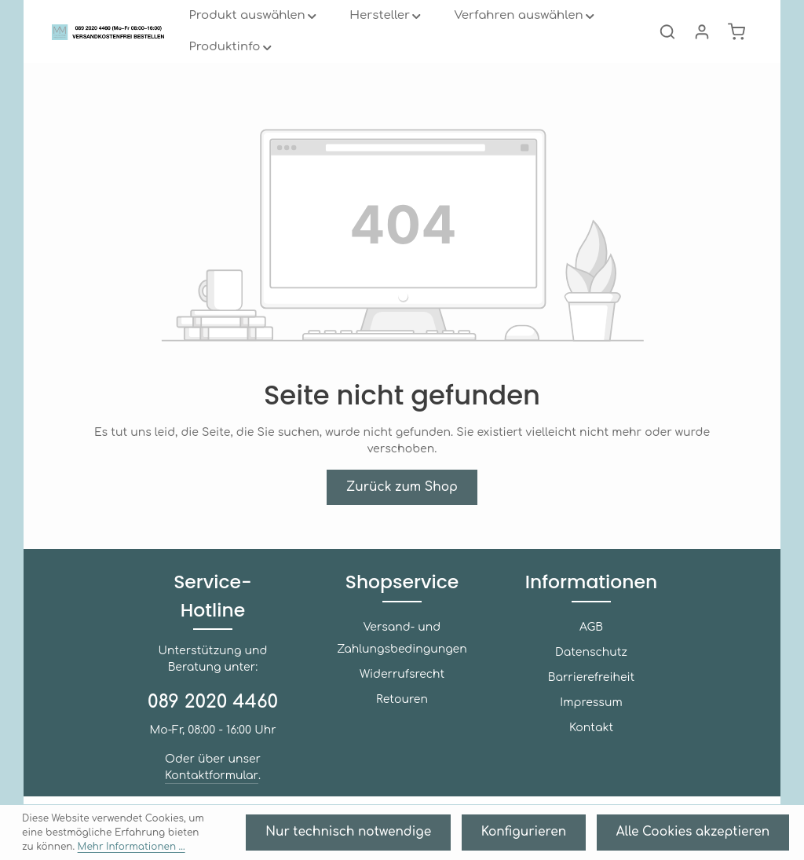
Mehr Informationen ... (97, 844)
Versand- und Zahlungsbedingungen (402, 682)
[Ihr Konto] (702, 47)
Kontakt (590, 772)
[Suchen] (667, 47)
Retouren (402, 743)
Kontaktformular (211, 792)
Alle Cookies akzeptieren (714, 837)
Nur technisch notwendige (436, 837)
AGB (591, 671)
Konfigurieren (576, 837)
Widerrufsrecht (402, 718)
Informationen (591, 626)
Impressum (591, 746)
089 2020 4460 (213, 718)
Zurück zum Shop (402, 501)
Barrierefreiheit (591, 721)
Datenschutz (591, 696)
